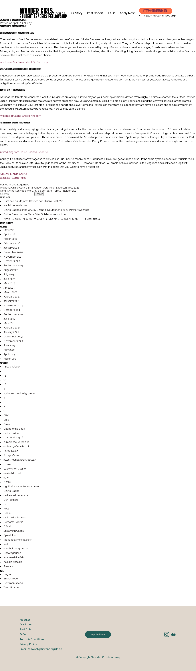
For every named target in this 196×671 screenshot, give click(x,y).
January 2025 (11, 300)
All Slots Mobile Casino (13, 173)
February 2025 (12, 296)
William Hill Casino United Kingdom (20, 115)
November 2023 (13, 341)
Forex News (11, 450)
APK (6, 415)
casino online (11, 433)
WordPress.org (12, 587)
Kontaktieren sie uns (15, 205)
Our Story (75, 13)
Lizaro (7, 464)
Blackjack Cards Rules (13, 177)
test (6, 544)
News (7, 481)
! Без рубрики (12, 366)
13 (5, 375)
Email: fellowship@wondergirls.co (41, 648)
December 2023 (13, 336)
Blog (6, 419)
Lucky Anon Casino (15, 468)
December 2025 (13, 252)
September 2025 (14, 265)
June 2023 (9, 345)
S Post (7, 526)
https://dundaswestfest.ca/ (20, 459)
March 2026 (11, 238)
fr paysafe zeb (12, 455)
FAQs (111, 13)
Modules (59, 13)
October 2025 (12, 261)
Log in (7, 574)
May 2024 (9, 323)
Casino (8, 424)
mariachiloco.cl (12, 473)
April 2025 (9, 287)
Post (6, 508)
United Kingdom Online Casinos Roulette (24, 152)
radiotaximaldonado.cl (17, 517)
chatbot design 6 (13, 437)
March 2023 (10, 358)
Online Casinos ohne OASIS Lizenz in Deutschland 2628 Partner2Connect (46, 209)
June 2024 (10, 318)
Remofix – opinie (13, 521)
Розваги (8, 566)
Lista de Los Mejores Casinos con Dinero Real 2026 (34, 201)
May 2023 (9, 349)
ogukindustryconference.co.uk (21, 486)
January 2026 (11, 247)
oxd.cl (7, 504)
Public (7, 513)
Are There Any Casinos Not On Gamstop (24, 62)
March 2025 (11, 292)
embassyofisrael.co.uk (17, 446)
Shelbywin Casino (14, 530)
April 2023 (9, 354)
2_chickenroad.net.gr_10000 (20, 393)
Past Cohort (95, 13)
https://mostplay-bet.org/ (159, 15)
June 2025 (10, 278)
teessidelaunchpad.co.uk (18, 539)
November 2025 (13, 256)
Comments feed (13, 583)
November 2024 (13, 305)
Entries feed (11, 578)
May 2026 (9, 230)
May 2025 (9, 283)
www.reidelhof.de (14, 557)
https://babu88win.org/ (155, 10)
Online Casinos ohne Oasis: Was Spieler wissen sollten (35, 214)
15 (5, 379)
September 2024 (14, 314)
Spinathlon (10, 535)
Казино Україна (13, 561)
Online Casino (12, 490)
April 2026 (9, 234)
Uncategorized (12, 552)
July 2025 (9, 274)
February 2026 (12, 243)
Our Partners (11, 499)
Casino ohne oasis (14, 428)
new (6, 477)
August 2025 (11, 269)
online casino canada (16, 495)
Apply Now (127, 13)
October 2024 (12, 309)
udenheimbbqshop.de (16, 548)
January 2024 (11, 332)
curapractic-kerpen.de (17, 441)
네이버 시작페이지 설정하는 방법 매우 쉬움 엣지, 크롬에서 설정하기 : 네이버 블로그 (52, 218)
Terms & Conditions (32, 639)
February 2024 (12, 327)
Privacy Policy (28, 644)
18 (5, 384)
